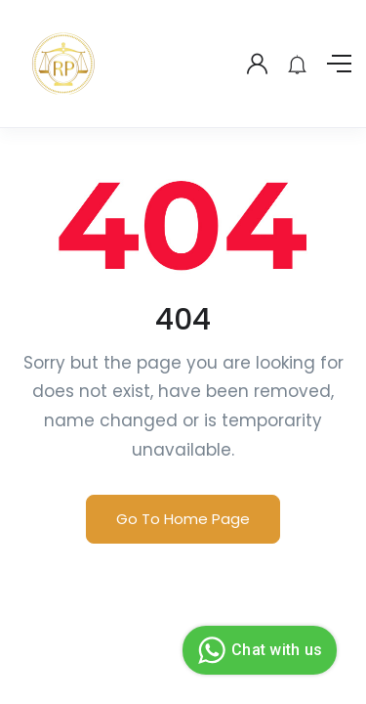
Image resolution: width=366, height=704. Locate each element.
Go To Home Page (183, 518)
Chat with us (257, 650)
